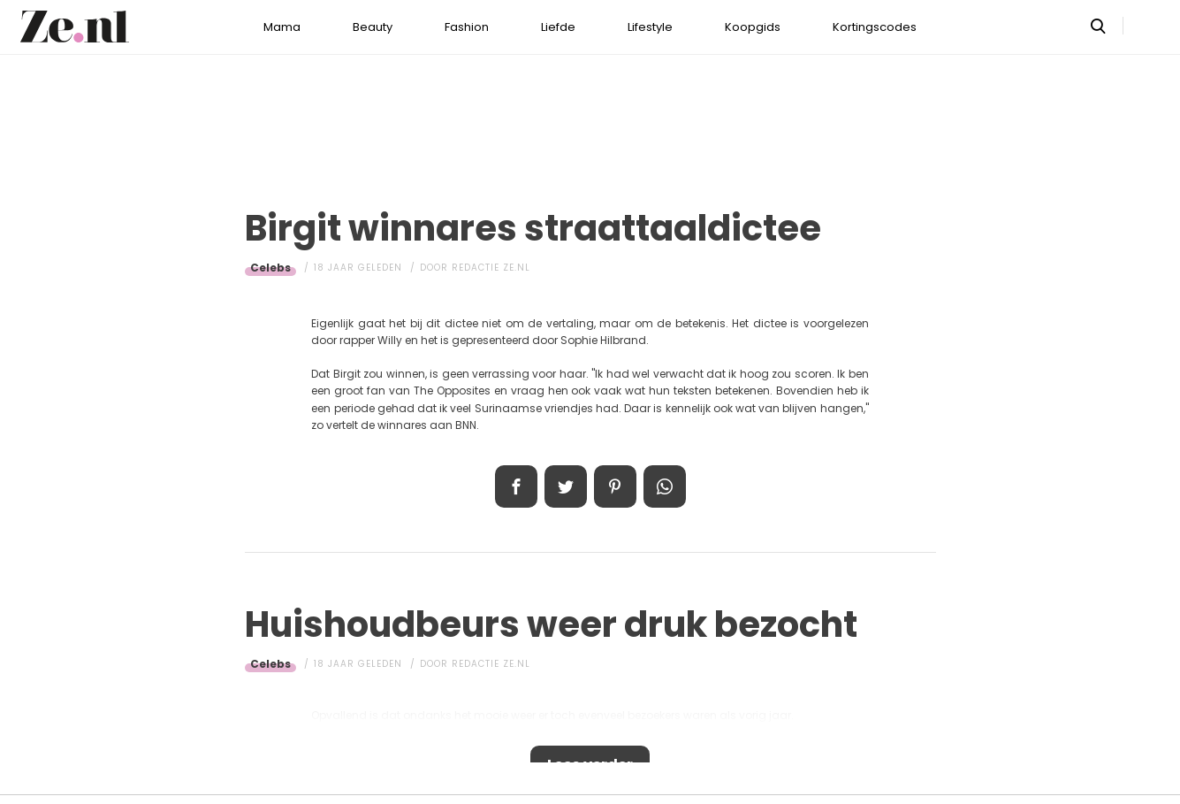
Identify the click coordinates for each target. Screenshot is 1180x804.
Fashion (467, 27)
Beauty (372, 27)
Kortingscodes (875, 27)
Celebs (270, 267)
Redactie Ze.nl (491, 267)
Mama (282, 27)
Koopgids (752, 27)
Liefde (558, 27)
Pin (615, 486)
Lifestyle (650, 27)
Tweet (565, 486)
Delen (516, 486)
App (664, 486)
